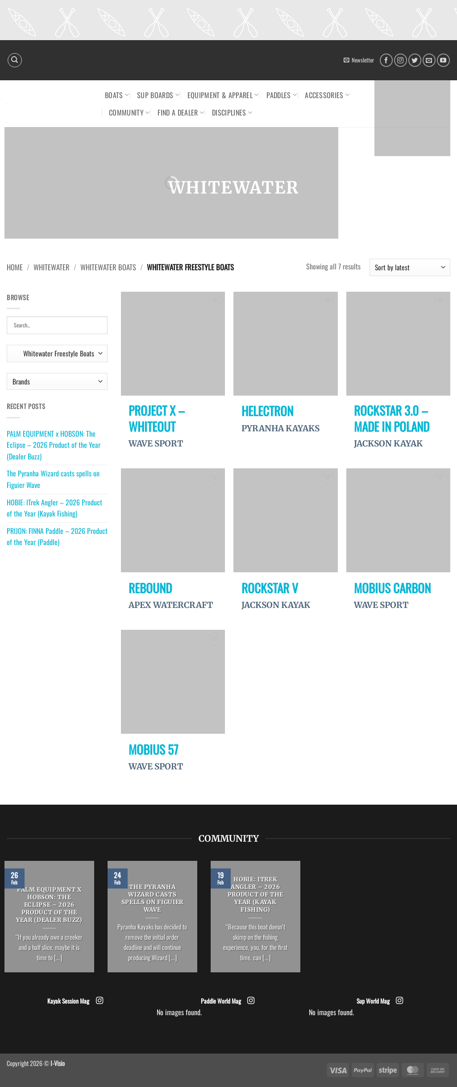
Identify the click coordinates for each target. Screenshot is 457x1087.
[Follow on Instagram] (400, 60)
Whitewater (51, 267)
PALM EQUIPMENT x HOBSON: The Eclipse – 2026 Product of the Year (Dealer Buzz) (53, 445)
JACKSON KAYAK (388, 443)
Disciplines (232, 112)
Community (129, 112)
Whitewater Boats (108, 267)
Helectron (267, 411)
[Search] (15, 60)
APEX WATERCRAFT (171, 605)
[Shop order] (410, 267)
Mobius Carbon (392, 588)
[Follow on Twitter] (414, 60)
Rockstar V (269, 588)
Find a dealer (181, 112)
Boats (117, 95)
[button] (359, 60)
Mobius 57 (154, 749)
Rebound (150, 588)
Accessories (327, 95)
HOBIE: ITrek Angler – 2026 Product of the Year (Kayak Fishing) (54, 508)
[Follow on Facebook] (386, 60)
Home (15, 267)
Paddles (281, 95)
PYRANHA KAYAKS (280, 428)
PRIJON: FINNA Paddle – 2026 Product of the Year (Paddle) (57, 536)
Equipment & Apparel (223, 95)
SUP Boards (158, 95)
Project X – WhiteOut (157, 418)
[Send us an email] (429, 60)
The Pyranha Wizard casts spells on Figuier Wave (53, 479)
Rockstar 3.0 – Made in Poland (391, 418)
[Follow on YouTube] (443, 60)
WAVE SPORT (156, 443)
